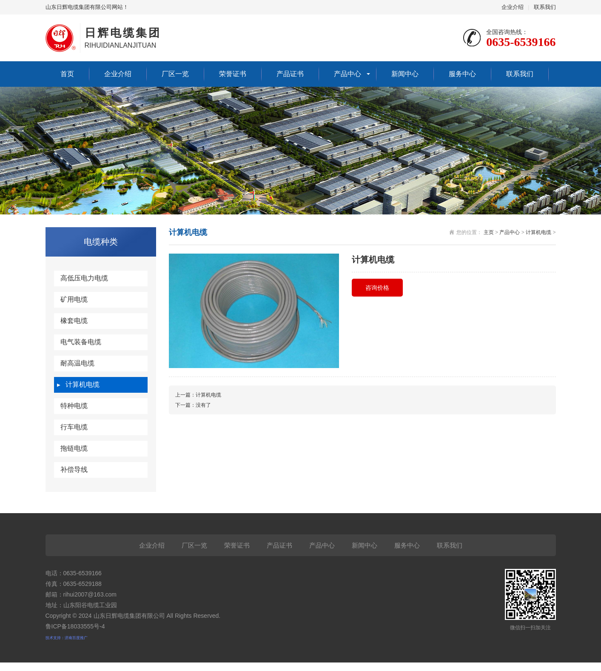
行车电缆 (74, 427)
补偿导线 (74, 469)
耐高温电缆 (77, 363)
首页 (67, 73)
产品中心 (347, 73)
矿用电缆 (74, 299)
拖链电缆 (74, 448)
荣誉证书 (232, 73)
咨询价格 (377, 287)
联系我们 (545, 7)
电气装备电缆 (80, 341)
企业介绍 (512, 7)
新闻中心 (405, 73)
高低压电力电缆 (84, 278)
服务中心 (462, 73)
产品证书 (290, 73)
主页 (489, 232)
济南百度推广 (76, 638)
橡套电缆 (74, 320)
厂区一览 (175, 73)
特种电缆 (74, 405)
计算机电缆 (83, 384)
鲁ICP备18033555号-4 (75, 626)
